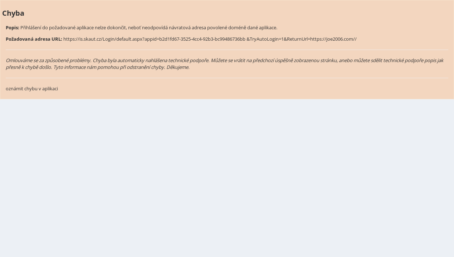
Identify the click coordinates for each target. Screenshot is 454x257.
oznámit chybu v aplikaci (32, 88)
